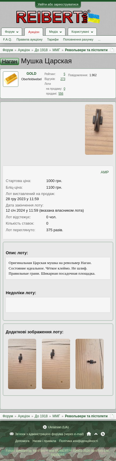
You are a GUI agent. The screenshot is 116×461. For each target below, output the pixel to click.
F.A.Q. (7, 39)
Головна (89, 434)
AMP (105, 172)
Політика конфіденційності (78, 441)
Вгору (96, 434)
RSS (103, 434)
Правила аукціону (29, 39)
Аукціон (33, 32)
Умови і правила (44, 441)
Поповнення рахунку (78, 39)
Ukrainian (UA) (58, 427)
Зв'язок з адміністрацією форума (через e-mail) (49, 434)
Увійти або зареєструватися (58, 4)
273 (63, 79)
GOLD (31, 74)
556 (61, 93)
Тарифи (53, 39)
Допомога (22, 441)
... (99, 39)
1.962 (92, 75)
